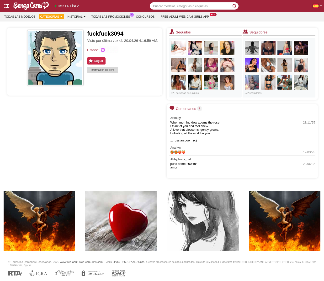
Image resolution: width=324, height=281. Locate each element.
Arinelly (175, 118)
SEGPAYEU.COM (134, 261)
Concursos (145, 16)
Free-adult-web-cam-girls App (186, 16)
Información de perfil (103, 69)
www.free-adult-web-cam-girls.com (81, 261)
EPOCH (116, 261)
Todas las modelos (19, 16)
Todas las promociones (112, 16)
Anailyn (175, 147)
